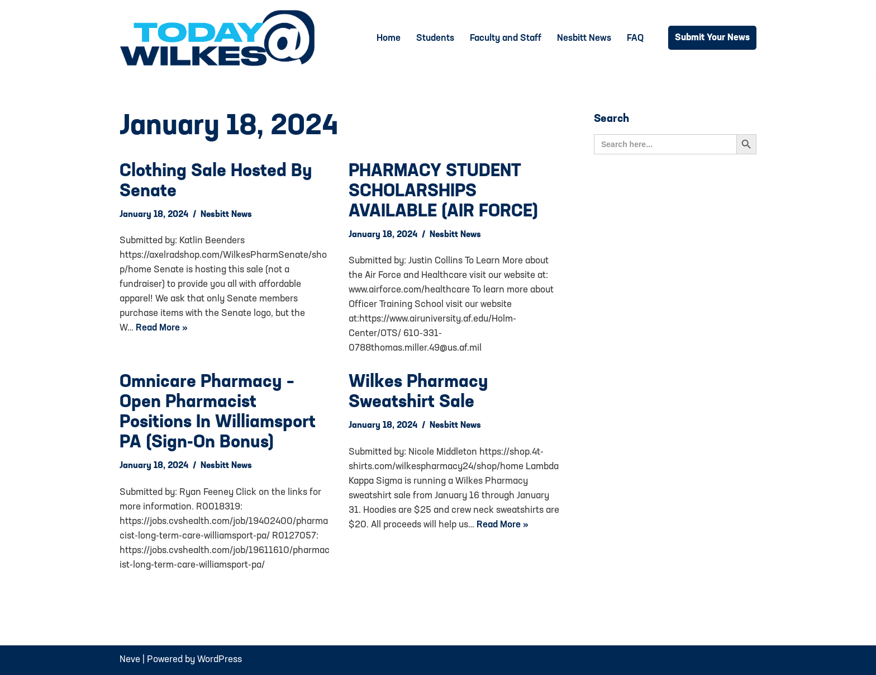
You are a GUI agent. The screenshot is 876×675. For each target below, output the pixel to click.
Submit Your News (712, 38)
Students (435, 38)
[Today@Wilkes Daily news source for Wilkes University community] (220, 38)
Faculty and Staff (505, 38)
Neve (130, 659)
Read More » (162, 328)
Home (389, 38)
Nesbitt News (584, 38)
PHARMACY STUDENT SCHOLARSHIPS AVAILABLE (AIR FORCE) (443, 192)
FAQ (635, 38)
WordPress (219, 659)
